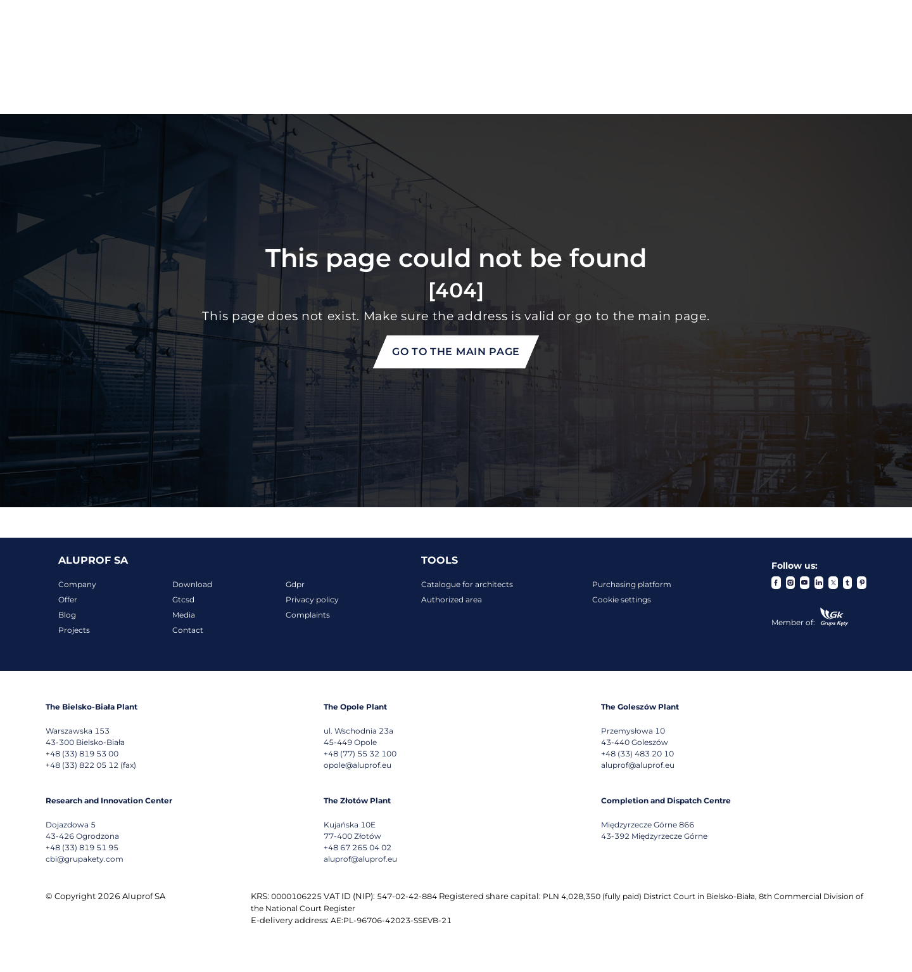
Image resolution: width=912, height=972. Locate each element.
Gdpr (295, 584)
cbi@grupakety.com (85, 859)
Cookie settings (621, 599)
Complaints (308, 614)
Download (192, 584)
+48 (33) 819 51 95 (82, 847)
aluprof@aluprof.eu (637, 765)
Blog (67, 614)
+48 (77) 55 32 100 (360, 753)
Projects (74, 630)
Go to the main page (456, 352)
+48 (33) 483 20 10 (637, 753)
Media (183, 614)
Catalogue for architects (467, 584)
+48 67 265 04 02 (357, 847)
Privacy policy (312, 599)
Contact (187, 630)
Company (77, 584)
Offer (67, 599)
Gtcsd (183, 599)
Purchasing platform (631, 584)
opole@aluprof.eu (357, 765)
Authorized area (451, 599)
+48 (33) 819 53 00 (82, 753)
